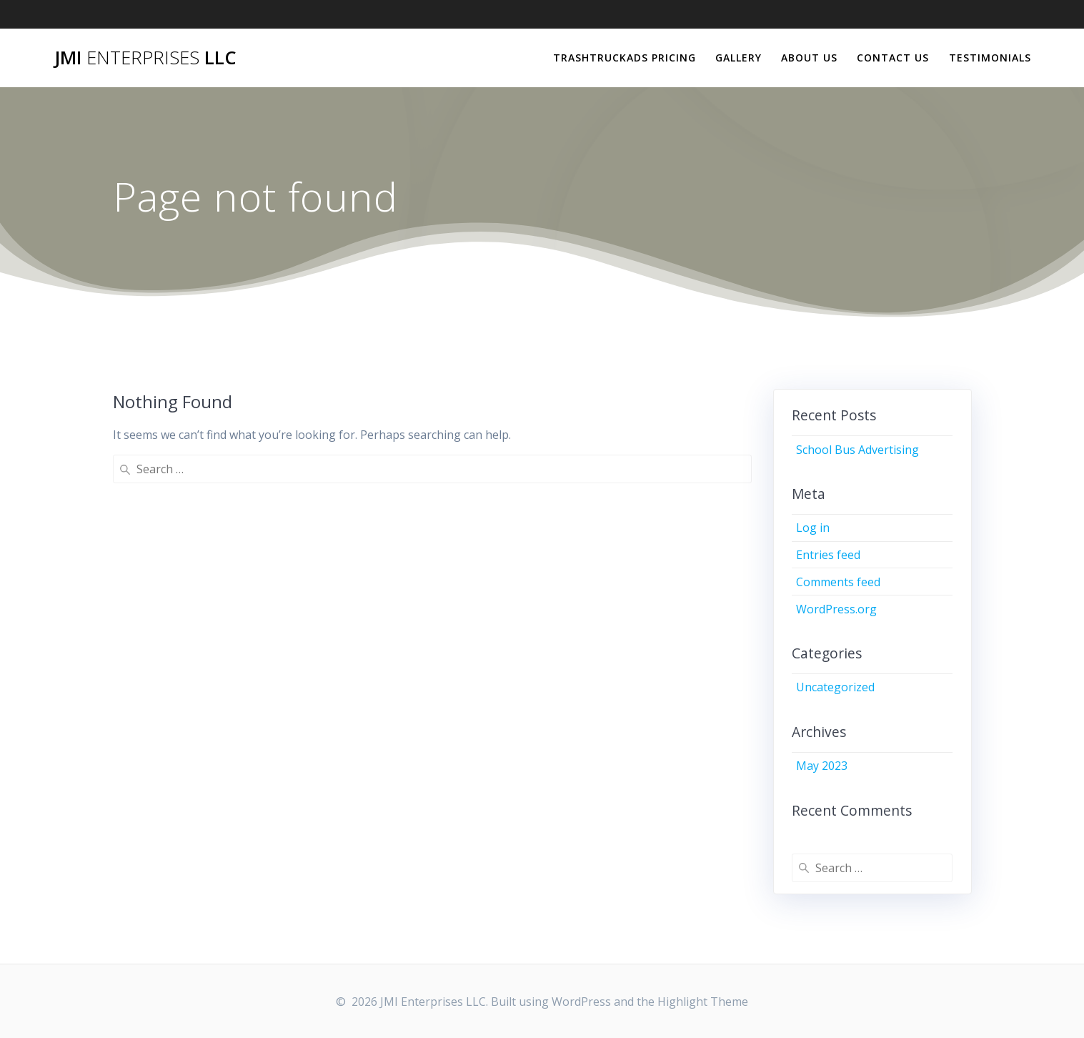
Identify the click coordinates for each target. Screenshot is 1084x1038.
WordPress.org (836, 609)
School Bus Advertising (857, 450)
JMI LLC (145, 58)
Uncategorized (835, 687)
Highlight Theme (702, 1001)
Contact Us (893, 57)
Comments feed (838, 582)
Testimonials (990, 57)
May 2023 (821, 765)
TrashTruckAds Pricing (624, 57)
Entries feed (828, 555)
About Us (809, 57)
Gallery (738, 57)
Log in (813, 527)
